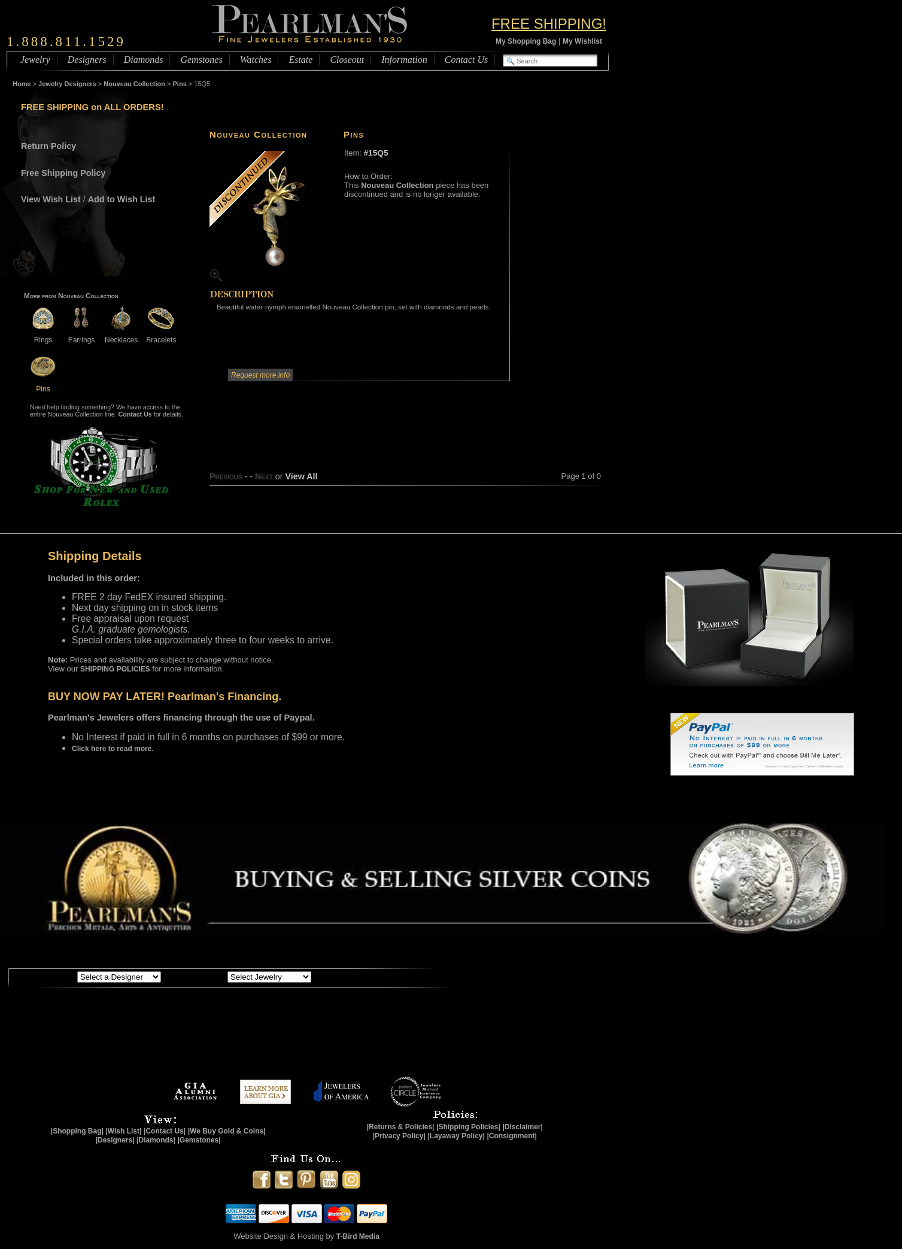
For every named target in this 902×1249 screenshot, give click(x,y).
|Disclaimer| (522, 1127)
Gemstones (201, 59)
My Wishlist (582, 41)
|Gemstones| (199, 1140)
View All (301, 476)
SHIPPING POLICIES (115, 669)
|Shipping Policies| (468, 1127)
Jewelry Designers (67, 83)
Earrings (81, 335)
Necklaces (121, 335)
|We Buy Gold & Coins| (227, 1131)
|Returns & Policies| (401, 1127)
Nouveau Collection (134, 83)
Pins (180, 83)
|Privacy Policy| (399, 1136)
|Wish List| (123, 1131)
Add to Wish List (122, 199)
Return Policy (48, 146)
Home (22, 83)
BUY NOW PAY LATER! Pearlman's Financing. (164, 697)
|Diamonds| (155, 1140)
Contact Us (466, 59)
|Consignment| (512, 1136)
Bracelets (161, 335)
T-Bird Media (357, 1236)
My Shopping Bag (526, 41)
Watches (256, 59)
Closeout (347, 59)
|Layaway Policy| (455, 1136)
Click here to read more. (113, 748)
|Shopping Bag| (77, 1131)
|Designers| (115, 1140)
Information (404, 59)
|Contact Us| (165, 1131)
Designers (87, 59)
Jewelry (35, 59)
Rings (43, 335)
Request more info (260, 375)
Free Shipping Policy (63, 173)
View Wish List (51, 199)
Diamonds (143, 59)
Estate (300, 59)
